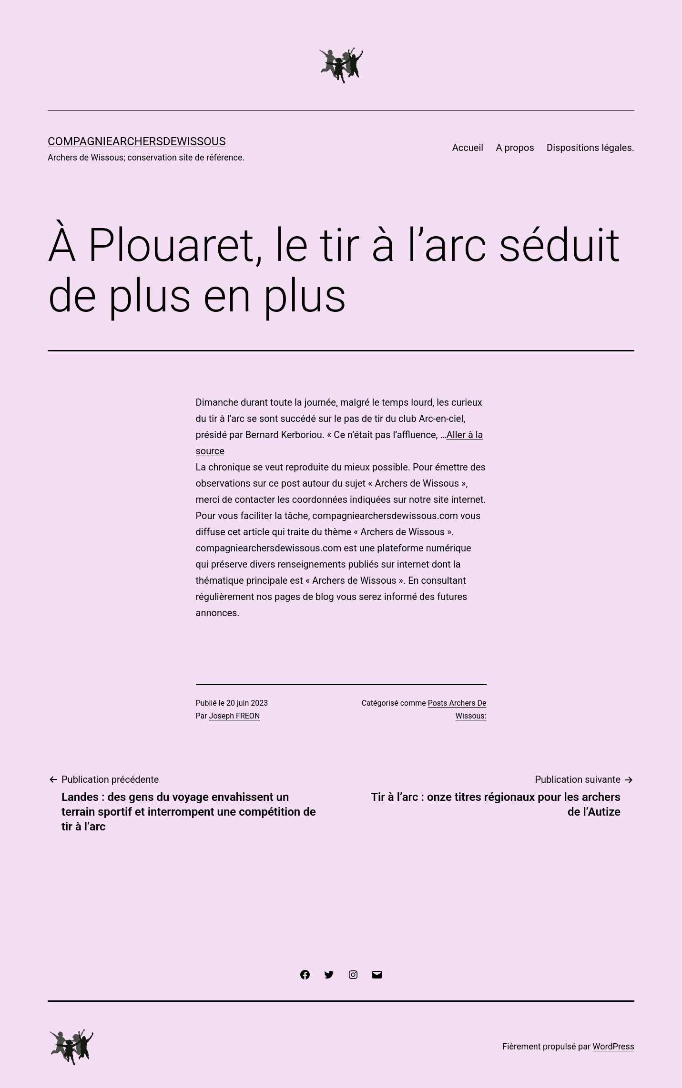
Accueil (467, 147)
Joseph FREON (234, 715)
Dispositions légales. (590, 147)
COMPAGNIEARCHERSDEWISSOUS (137, 141)
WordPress (613, 1046)
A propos (515, 147)
